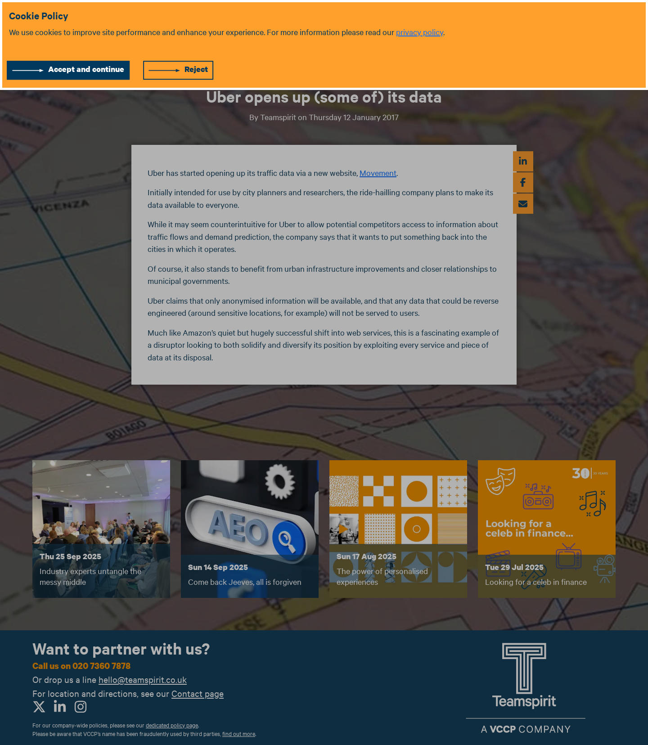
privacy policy (419, 32)
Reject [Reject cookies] (196, 69)
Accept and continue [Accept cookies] (86, 69)
